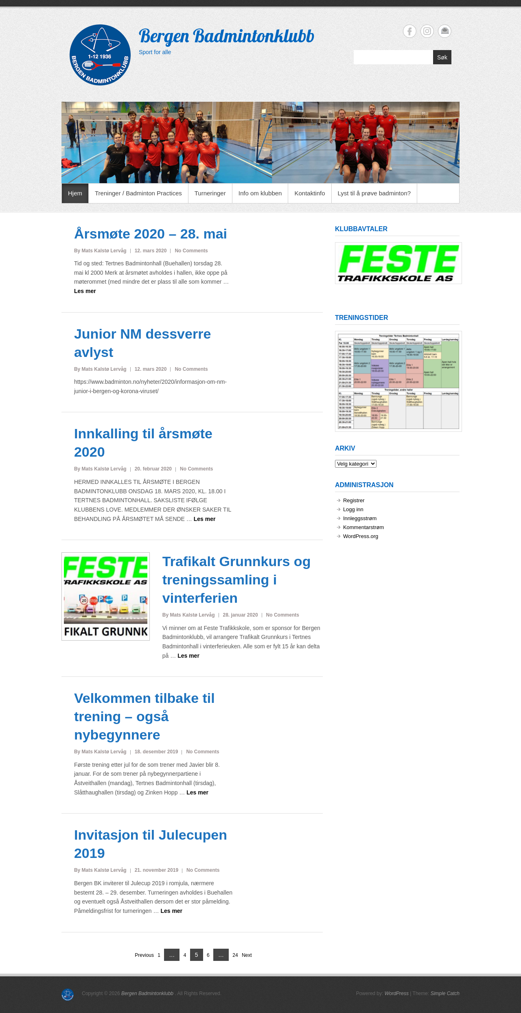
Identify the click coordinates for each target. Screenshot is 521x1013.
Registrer (354, 500)
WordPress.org (360, 536)
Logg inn (353, 509)
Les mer (85, 291)
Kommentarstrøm (363, 527)
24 (235, 955)
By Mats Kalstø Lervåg (100, 251)
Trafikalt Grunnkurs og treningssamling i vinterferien (236, 580)
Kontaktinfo (309, 193)
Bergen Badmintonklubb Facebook (409, 31)
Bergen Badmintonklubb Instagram (427, 31)
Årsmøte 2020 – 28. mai (150, 233)
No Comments (191, 251)
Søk (442, 57)
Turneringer (210, 193)
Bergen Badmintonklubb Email (444, 31)
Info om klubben (260, 193)
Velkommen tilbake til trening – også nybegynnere (144, 716)
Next (247, 955)
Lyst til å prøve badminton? (374, 193)
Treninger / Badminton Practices (138, 193)
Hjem (75, 193)
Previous (144, 955)
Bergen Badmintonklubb (227, 35)
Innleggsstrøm (360, 518)
